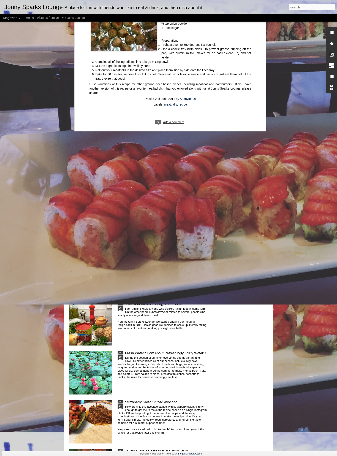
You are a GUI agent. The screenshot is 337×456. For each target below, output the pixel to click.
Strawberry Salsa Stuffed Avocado (151, 402)
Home (30, 17)
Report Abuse (194, 453)
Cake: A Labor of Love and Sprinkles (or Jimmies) (163, 206)
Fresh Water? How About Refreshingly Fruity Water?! (165, 353)
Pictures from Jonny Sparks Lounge (61, 17)
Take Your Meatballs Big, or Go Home (154, 304)
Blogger (182, 453)
